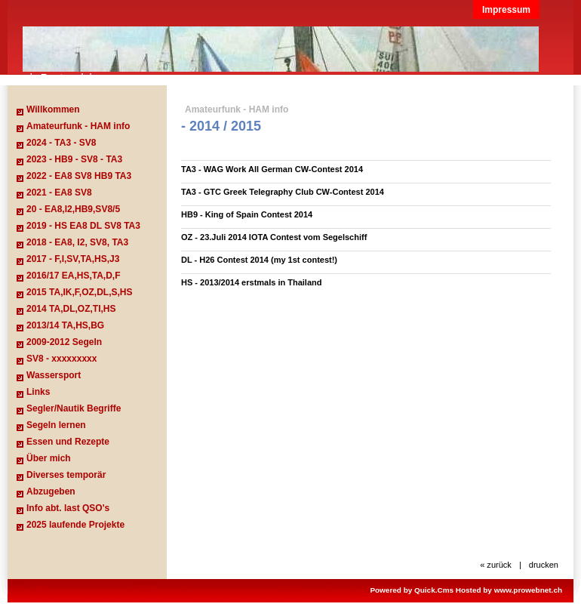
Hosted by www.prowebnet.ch (509, 590)
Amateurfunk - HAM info (78, 126)
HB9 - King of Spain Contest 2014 (246, 214)
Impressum (506, 10)
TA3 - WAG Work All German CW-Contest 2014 (272, 169)
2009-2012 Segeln (64, 342)
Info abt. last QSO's (67, 508)
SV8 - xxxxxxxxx (61, 358)
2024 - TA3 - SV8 (61, 142)
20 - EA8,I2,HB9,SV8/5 (73, 209)
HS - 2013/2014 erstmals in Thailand (251, 282)
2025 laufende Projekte (75, 524)
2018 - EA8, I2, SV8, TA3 (77, 242)
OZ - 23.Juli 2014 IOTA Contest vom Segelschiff (274, 237)
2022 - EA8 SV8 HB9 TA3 (78, 176)
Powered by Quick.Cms (411, 590)
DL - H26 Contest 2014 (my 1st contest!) (259, 259)
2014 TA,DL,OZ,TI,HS (70, 308)
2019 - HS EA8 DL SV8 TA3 (83, 225)
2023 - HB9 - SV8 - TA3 (74, 159)
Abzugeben (50, 491)
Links (38, 392)
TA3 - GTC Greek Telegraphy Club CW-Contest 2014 (282, 191)
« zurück (496, 564)
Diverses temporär (66, 475)
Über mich (48, 458)
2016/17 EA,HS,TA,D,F (73, 275)
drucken (543, 564)
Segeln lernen (56, 425)
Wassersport (53, 375)
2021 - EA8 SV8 (59, 192)
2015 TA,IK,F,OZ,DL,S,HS (79, 292)
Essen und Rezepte (67, 441)
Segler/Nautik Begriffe (73, 408)
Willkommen (53, 109)
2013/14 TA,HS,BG (65, 325)
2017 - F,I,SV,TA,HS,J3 (72, 259)
